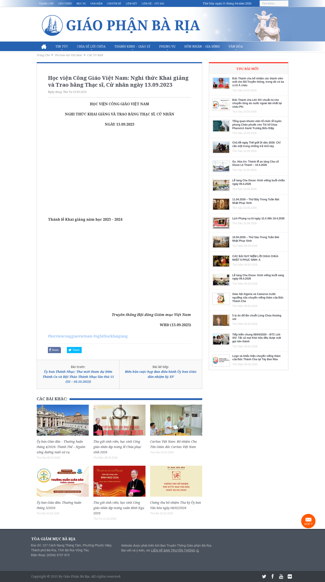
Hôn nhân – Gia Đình (202, 46)
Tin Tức (61, 46)
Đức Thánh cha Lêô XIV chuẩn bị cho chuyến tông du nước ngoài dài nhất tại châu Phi (257, 103)
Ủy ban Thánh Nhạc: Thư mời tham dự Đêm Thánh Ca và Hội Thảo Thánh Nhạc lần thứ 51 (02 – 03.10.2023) (78, 376)
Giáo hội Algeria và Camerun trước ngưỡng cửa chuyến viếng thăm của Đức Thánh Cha (257, 297)
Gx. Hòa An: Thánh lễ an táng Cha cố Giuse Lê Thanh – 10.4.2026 (255, 163)
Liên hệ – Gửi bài (153, 3)
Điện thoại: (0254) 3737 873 (50, 555)
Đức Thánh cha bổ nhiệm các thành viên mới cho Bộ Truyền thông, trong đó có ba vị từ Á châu (258, 82)
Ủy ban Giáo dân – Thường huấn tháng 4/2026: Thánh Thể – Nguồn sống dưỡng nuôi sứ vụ (61, 446)
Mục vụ (81, 3)
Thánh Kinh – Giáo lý (132, 46)
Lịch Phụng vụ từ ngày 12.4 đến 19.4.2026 (258, 218)
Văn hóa (236, 46)
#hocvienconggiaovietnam (70, 336)
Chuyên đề (114, 3)
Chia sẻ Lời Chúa (91, 46)
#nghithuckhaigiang (110, 336)
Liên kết (131, 3)
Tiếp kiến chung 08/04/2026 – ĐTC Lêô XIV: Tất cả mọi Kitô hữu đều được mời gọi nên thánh (256, 338)
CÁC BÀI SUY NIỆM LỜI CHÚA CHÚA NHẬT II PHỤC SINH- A (255, 258)
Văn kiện (96, 3)
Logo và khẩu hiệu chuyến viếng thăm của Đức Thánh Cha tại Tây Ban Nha (256, 357)
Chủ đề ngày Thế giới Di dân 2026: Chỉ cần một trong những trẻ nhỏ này (256, 144)
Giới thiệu (65, 3)
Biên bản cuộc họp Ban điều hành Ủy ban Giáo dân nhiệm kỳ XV (161, 374)
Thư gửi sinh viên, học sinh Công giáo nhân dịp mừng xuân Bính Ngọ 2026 (118, 507)
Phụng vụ (167, 46)
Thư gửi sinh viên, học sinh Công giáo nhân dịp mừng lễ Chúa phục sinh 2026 (117, 446)
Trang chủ (46, 3)
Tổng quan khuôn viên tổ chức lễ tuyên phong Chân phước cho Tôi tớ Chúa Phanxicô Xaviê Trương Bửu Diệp (257, 125)
